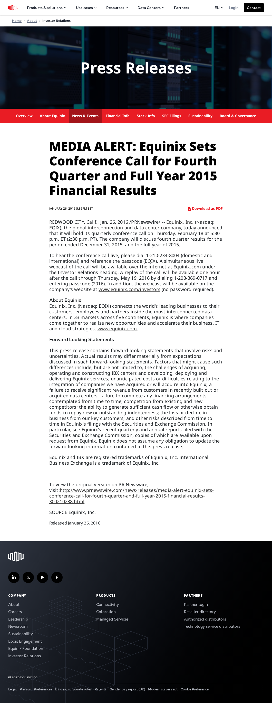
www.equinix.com (117, 328)
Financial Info (118, 115)
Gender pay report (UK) (127, 689)
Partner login (196, 604)
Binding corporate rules (73, 689)
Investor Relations (24, 655)
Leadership (18, 619)
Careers (15, 611)
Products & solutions (47, 7)
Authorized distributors (205, 619)
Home (17, 20)
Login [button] (234, 7)
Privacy (25, 689)
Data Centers (151, 7)
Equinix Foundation (25, 648)
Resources (117, 7)
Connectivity (107, 604)
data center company (157, 227)
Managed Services (112, 619)
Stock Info (146, 115)
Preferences (43, 689)
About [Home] (32, 20)
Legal (12, 689)
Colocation (106, 611)
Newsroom (18, 626)
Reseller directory (200, 611)
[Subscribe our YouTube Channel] (42, 577)
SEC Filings (171, 115)
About (14, 604)
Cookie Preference (195, 689)
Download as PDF (205, 208)
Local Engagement (25, 641)
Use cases (86, 7)
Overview (24, 115)
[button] (254, 7)
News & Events (85, 115)
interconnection (105, 227)
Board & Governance (238, 115)
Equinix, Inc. (179, 222)
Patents (100, 689)
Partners (181, 7)
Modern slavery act (163, 689)
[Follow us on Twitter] (28, 577)
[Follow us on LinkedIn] (14, 577)
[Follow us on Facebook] (57, 577)
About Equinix (52, 115)
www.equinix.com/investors (129, 289)
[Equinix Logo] (13, 8)
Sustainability (200, 115)
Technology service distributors (212, 626)
